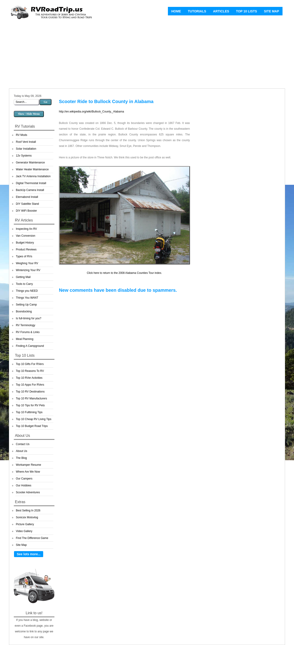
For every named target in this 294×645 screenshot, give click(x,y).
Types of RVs (24, 256)
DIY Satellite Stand (27, 203)
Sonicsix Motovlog (27, 517)
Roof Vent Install (26, 141)
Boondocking (24, 311)
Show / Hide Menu (29, 113)
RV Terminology (25, 325)
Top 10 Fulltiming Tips (29, 412)
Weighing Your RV (27, 263)
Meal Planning (24, 339)
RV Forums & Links (28, 332)
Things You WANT (27, 297)
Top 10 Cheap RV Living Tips (33, 419)
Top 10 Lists (246, 11)
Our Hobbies (23, 485)
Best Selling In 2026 (28, 510)
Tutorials (197, 11)
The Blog (21, 458)
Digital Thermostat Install (31, 183)
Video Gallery (24, 531)
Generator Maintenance (30, 162)
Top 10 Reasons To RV (30, 371)
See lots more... (28, 554)
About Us (21, 451)
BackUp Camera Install (30, 190)
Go (45, 102)
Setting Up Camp (26, 304)
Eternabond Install (27, 197)
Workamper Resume (28, 464)
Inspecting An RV (26, 228)
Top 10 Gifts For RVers (30, 364)
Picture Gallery (25, 524)
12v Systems (24, 155)
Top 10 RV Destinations (30, 391)
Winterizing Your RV (28, 270)
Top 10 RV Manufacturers (31, 398)
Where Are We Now (28, 471)
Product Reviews (26, 249)
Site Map (271, 11)
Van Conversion (25, 235)
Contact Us (22, 444)
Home (176, 11)
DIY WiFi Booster (26, 210)
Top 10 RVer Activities (29, 377)
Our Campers (24, 478)
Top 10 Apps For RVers (30, 384)
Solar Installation (26, 148)
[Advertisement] (147, 55)
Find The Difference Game (32, 538)
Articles (221, 11)
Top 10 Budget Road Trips (32, 426)
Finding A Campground (30, 346)
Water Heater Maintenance (32, 169)
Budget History (25, 242)
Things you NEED (27, 290)
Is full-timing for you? (28, 318)
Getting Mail (23, 277)
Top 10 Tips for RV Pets (30, 405)
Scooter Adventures (28, 492)
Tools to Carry (24, 284)
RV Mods (21, 135)
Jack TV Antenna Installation (33, 176)
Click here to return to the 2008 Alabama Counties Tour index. (124, 273)
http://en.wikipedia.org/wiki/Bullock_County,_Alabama (91, 111)
